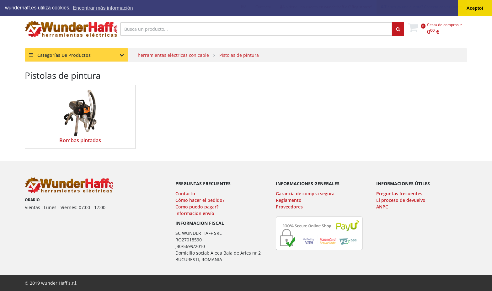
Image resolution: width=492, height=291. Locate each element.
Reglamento (289, 200)
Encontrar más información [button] (103, 8)
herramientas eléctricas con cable (173, 55)
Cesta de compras (444, 24)
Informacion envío (194, 213)
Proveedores (289, 207)
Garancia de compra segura (305, 194)
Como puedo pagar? (196, 207)
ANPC (382, 207)
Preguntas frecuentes (399, 194)
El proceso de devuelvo (400, 200)
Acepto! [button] (475, 8)
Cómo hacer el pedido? (199, 200)
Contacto (185, 194)
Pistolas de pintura (239, 55)
